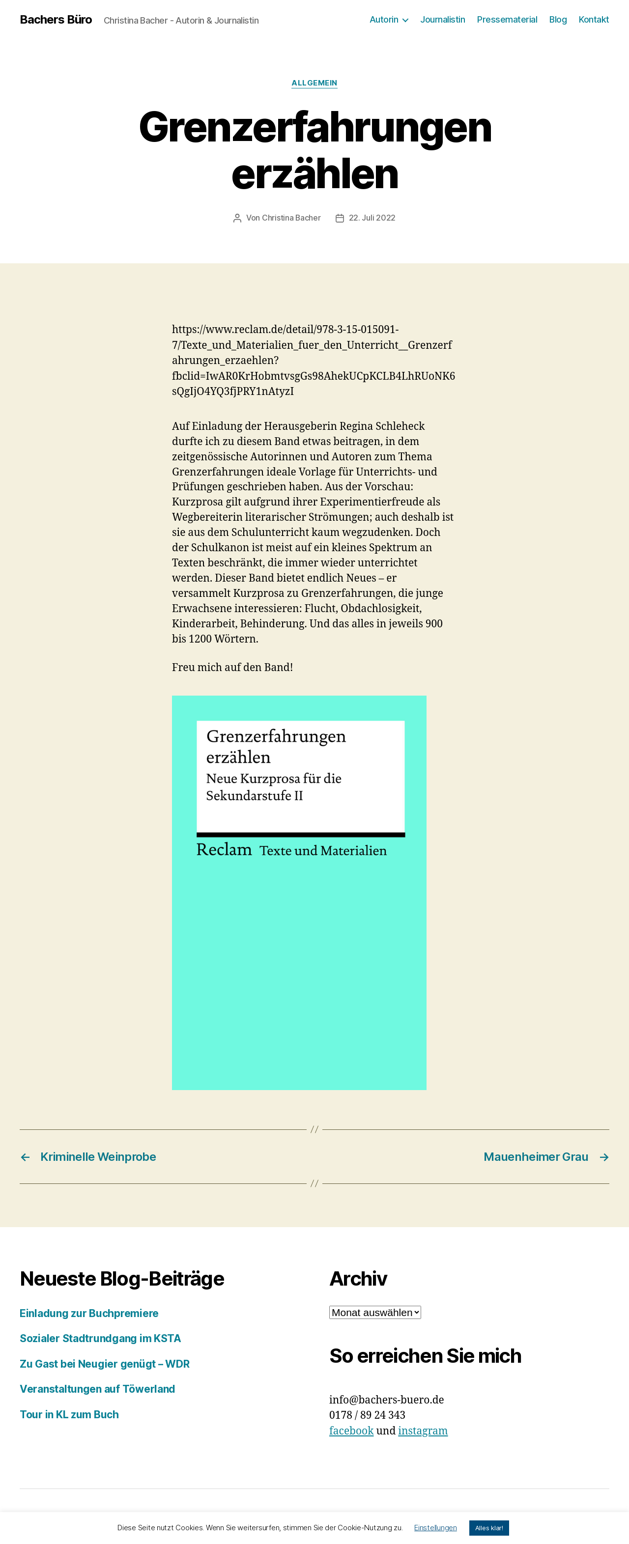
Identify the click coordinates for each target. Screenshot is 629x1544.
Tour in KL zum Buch (69, 1414)
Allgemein (314, 83)
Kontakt (594, 19)
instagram (423, 1430)
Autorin (384, 19)
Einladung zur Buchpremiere (89, 1313)
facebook (351, 1430)
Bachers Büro (56, 20)
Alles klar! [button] (489, 1528)
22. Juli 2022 (372, 218)
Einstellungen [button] (435, 1527)
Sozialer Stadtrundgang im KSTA (100, 1338)
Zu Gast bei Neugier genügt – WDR (105, 1363)
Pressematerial (507, 19)
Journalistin (442, 19)
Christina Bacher (291, 218)
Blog (558, 19)
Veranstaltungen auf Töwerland (97, 1388)
